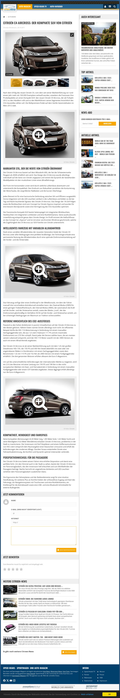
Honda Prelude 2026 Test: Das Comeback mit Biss (105, 88)
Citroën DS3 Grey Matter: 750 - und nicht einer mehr (40, 637)
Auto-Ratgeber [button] (56, 6)
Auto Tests (66, 671)
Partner (86, 675)
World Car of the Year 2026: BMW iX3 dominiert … (105, 143)
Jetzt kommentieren (66, 550)
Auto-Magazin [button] (25, 6)
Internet (15, 519)
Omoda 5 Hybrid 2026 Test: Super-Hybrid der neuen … (104, 100)
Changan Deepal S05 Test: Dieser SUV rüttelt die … (105, 163)
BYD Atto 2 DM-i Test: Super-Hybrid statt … (103, 79)
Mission (102, 672)
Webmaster (88, 678)
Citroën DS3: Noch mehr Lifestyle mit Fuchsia (37, 624)
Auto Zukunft (31, 674)
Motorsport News (56, 671)
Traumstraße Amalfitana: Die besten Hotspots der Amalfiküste (97, 48)
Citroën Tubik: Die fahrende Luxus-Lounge (36, 598)
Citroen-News (28, 651)
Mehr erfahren (87, 694)
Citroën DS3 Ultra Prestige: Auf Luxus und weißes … (40, 586)
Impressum (103, 681)
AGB (101, 678)
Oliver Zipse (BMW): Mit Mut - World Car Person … (104, 154)
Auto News (46, 671)
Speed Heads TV (89, 672)
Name (13, 500)
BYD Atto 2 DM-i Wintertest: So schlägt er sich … (105, 175)
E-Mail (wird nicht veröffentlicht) (26, 509)
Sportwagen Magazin (19, 676)
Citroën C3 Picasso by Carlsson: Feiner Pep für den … (41, 611)
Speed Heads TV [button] (40, 6)
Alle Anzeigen (69, 652)
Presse (102, 675)
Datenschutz (88, 681)
